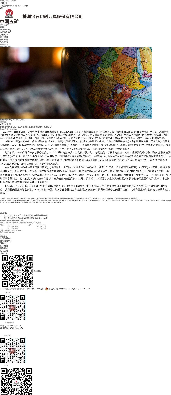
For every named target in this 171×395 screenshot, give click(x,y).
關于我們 (3, 32)
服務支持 (3, 30)
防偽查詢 (3, 36)
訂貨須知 (3, 5)
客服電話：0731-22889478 (8, 314)
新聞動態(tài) (4, 28)
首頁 (1, 25)
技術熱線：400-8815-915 (8, 312)
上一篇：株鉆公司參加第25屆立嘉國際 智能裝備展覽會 (18, 207)
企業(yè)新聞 (4, 117)
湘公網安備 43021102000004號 (54, 275)
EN (1, 6)
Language (18, 5)
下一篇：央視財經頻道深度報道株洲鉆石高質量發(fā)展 (18, 209)
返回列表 (3, 205)
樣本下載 (3, 240)
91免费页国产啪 (5, 394)
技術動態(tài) (4, 27)
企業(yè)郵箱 (10, 5)
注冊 (4, 3)
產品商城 (3, 34)
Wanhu (75, 275)
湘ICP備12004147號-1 (33, 275)
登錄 (1, 3)
